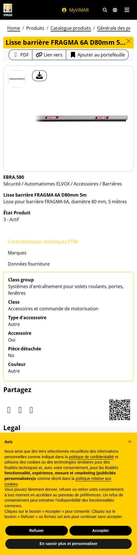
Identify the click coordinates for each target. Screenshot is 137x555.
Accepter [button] (100, 530)
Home (13, 28)
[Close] (128, 41)
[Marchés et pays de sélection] (115, 10)
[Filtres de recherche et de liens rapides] (105, 10)
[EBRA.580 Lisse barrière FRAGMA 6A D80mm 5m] (16, 79)
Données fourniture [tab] (29, 264)
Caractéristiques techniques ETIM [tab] (43, 242)
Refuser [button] (36, 530)
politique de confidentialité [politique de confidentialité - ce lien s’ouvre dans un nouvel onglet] (91, 457)
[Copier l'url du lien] (49, 54)
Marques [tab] (17, 253)
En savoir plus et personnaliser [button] (69, 543)
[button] (129, 441)
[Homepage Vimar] (7, 10)
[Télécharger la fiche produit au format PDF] (20, 54)
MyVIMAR (75, 10)
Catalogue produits (71, 28)
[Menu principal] (127, 10)
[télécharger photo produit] (39, 75)
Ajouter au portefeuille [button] (97, 55)
